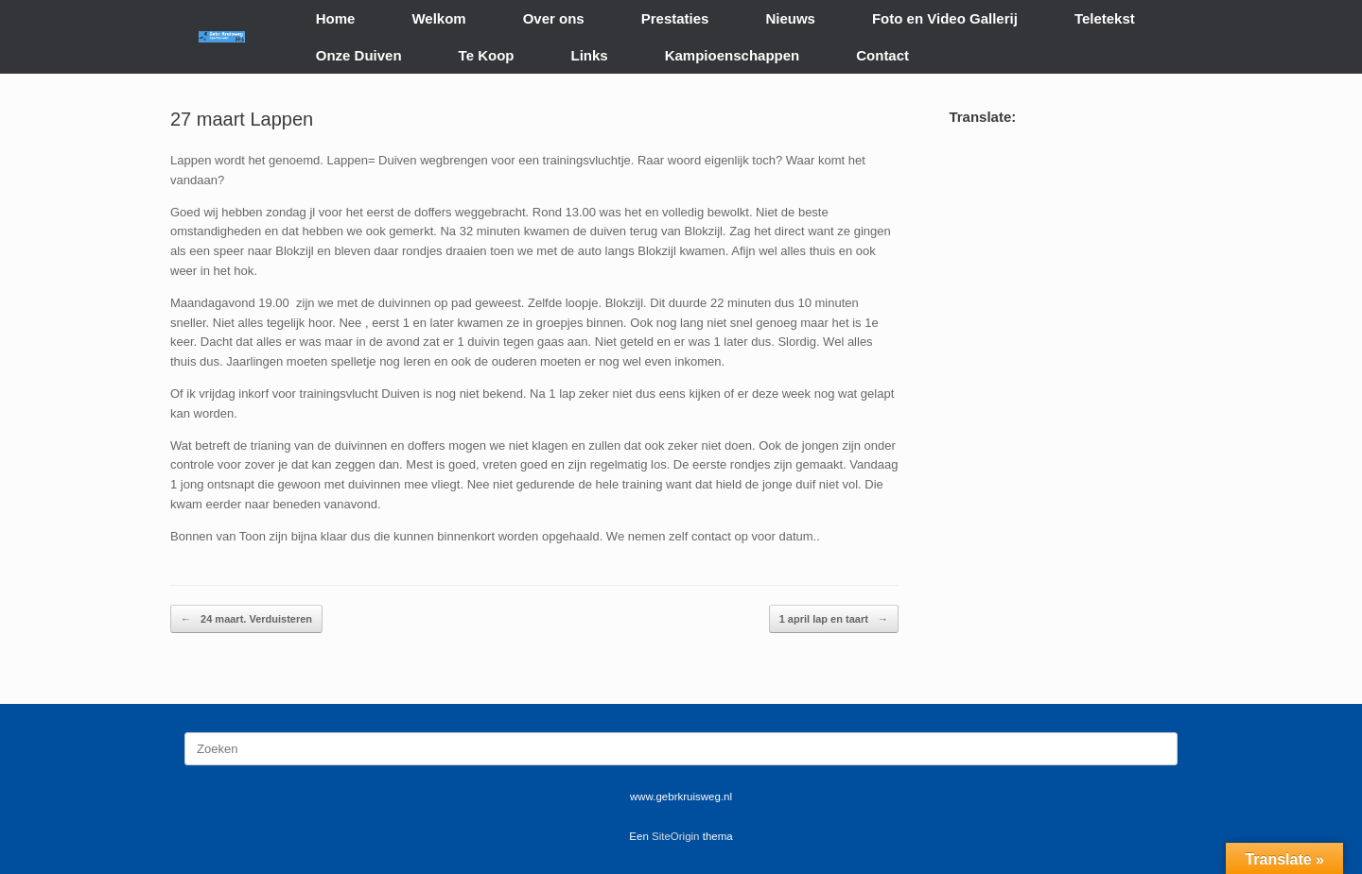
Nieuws (790, 18)
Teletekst (1104, 18)
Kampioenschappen (732, 55)
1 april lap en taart (833, 619)
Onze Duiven (359, 55)
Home (336, 18)
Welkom (438, 18)
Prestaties (675, 18)
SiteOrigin (676, 836)
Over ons (554, 18)
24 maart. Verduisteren (246, 619)
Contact (882, 55)
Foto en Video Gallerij (945, 18)
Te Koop (487, 55)
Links (589, 55)
